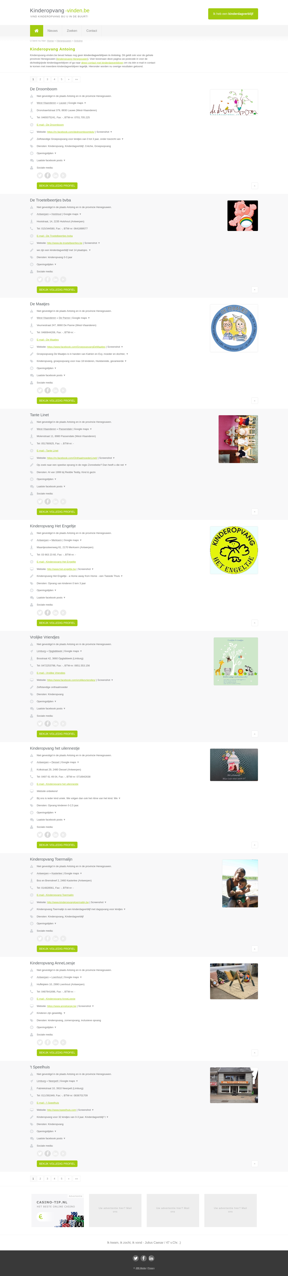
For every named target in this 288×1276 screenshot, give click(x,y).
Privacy (151, 1268)
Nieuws (53, 30)
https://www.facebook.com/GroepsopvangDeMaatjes (76, 346)
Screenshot (104, 131)
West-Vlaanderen (46, 103)
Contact (91, 30)
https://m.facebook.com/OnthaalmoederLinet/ (72, 457)
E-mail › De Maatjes (48, 339)
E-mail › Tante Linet (47, 450)
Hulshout (56, 214)
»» (76, 79)
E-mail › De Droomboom (50, 124)
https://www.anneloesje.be (61, 1006)
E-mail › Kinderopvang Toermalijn (55, 894)
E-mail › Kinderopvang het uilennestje (57, 784)
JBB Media (141, 1268)
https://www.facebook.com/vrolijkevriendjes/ (71, 680)
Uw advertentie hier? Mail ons (115, 1210)
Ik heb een (233, 13)
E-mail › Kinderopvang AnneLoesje (56, 998)
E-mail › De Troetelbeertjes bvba (55, 235)
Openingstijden (47, 153)
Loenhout (56, 977)
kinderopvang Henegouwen (72, 58)
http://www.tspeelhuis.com (61, 1109)
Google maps (77, 103)
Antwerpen (43, 214)
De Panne (64, 317)
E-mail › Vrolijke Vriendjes (51, 672)
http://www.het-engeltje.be (61, 569)
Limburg (41, 651)
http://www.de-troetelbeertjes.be (64, 243)
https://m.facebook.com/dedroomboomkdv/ (70, 131)
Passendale (65, 429)
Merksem (56, 540)
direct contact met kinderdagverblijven (102, 62)
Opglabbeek (55, 651)
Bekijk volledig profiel (57, 185)
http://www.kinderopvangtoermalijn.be (68, 902)
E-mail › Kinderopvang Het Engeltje (56, 561)
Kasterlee (56, 873)
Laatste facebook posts (51, 160)
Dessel (55, 762)
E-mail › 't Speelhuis (48, 1102)
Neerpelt (53, 1081)
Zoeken (72, 30)
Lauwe (62, 103)
